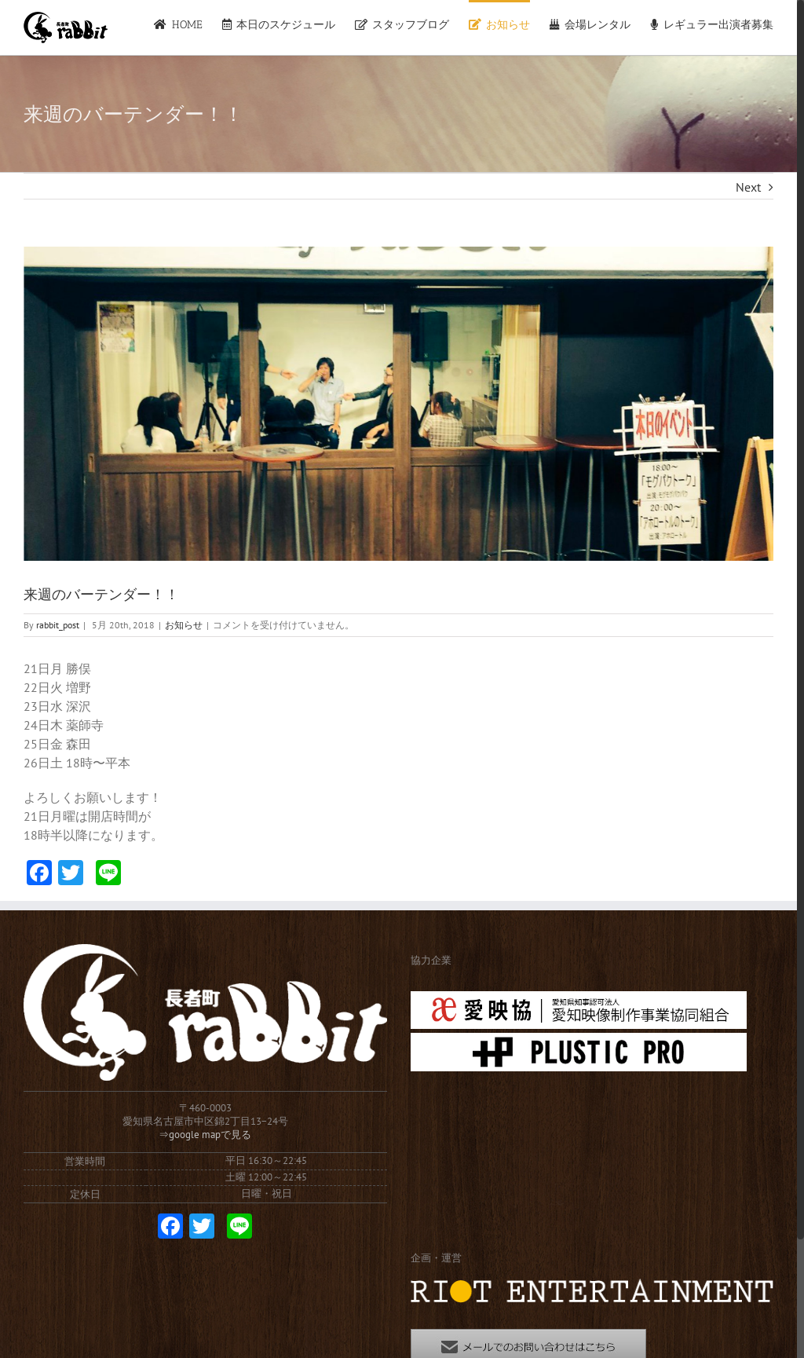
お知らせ (184, 625)
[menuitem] (187, 23)
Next (748, 187)
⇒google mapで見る (205, 1134)
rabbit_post (57, 625)
